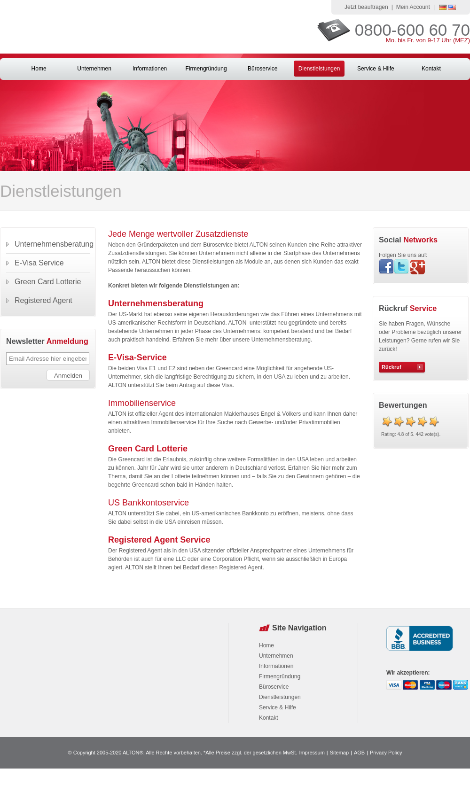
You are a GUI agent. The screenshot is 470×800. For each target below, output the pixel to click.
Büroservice (262, 68)
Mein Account (413, 7)
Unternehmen (94, 68)
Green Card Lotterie (149, 448)
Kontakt (431, 68)
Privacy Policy (386, 752)
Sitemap (339, 752)
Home (39, 68)
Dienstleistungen (319, 68)
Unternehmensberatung (156, 303)
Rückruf (391, 367)
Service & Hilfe (375, 68)
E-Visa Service (39, 263)
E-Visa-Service (138, 357)
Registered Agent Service (159, 539)
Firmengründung (206, 68)
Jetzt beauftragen (366, 7)
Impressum (311, 752)
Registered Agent (43, 300)
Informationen (150, 68)
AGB (359, 752)
